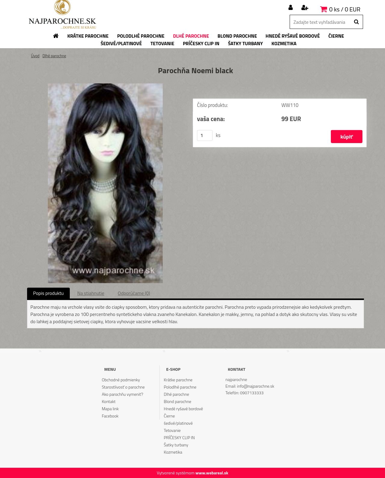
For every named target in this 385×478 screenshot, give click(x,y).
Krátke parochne (178, 379)
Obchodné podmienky (121, 379)
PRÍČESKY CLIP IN (179, 437)
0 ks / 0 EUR (344, 9)
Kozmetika (173, 452)
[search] (356, 22)
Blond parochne (177, 401)
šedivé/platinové (178, 423)
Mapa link (110, 408)
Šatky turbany (176, 445)
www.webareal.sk (212, 473)
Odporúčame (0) (134, 293)
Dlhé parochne (54, 56)
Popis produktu (48, 293)
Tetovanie (172, 430)
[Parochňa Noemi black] (105, 85)
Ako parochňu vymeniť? (122, 394)
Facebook (110, 416)
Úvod (35, 56)
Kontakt (109, 401)
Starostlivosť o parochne (123, 387)
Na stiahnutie (90, 293)
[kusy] (205, 136)
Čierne (169, 416)
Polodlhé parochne (180, 387)
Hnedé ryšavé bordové (183, 408)
